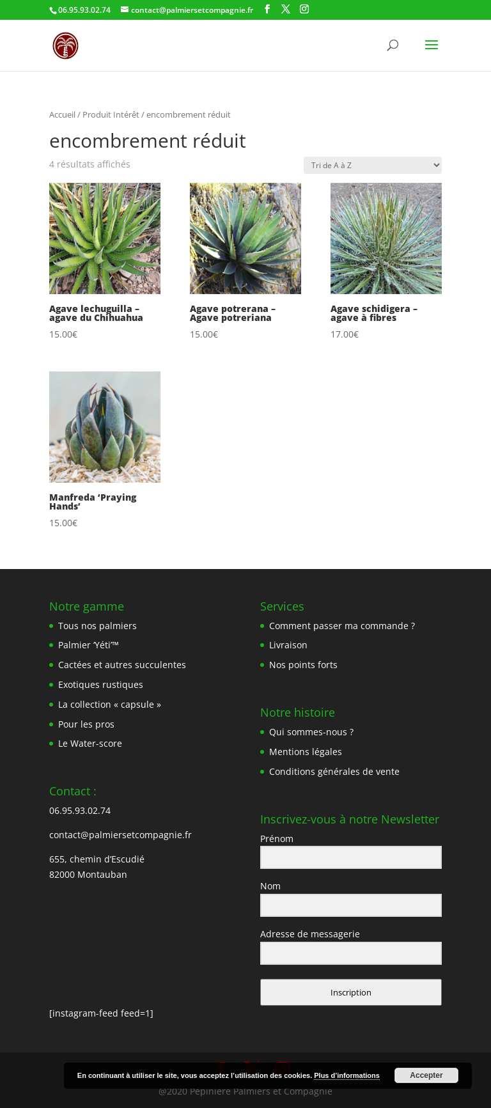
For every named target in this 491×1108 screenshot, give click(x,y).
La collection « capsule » (109, 704)
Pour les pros (86, 724)
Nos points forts (303, 665)
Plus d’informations (347, 1075)
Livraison (288, 645)
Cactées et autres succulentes (122, 665)
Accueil (62, 114)
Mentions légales (305, 751)
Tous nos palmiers (97, 626)
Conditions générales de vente (334, 771)
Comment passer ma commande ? (342, 626)
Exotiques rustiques (100, 684)
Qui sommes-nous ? (311, 732)
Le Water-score (90, 743)
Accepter (426, 1075)
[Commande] (373, 165)
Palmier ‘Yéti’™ (88, 645)
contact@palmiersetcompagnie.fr (120, 835)
